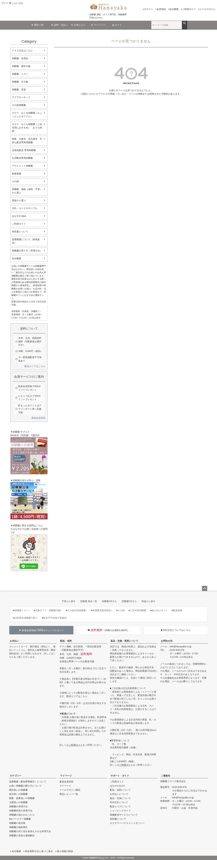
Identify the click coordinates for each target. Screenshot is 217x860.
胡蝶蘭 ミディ (20, 74)
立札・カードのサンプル (24, 208)
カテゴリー (15, 775)
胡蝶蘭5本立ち (129, 601)
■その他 (120, 610)
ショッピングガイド (120, 810)
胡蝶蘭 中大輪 (20, 81)
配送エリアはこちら (35, 366)
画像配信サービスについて (124, 814)
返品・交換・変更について (124, 641)
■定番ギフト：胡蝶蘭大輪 (48, 610)
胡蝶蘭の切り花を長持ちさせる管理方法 (30, 831)
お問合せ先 (166, 641)
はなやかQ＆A (117, 785)
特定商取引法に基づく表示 (39, 851)
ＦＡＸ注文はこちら (22, 50)
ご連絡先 (165, 775)
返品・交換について (120, 798)
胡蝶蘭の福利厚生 (18, 827)
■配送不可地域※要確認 (54, 617)
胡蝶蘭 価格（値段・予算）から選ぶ (27, 191)
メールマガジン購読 (69, 790)
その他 (15, 181)
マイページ (98, 25)
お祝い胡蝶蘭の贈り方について (25, 785)
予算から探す (69, 601)
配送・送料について (120, 790)
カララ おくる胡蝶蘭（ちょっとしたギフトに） (27, 115)
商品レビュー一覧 (68, 794)
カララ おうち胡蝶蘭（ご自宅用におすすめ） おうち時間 (27, 127)
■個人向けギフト (159, 610)
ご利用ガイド (189, 9)
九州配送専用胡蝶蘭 (22, 158)
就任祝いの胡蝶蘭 (18, 794)
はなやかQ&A (19, 216)
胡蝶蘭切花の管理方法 (20, 810)
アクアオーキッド (21, 97)
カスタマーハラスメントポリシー (127, 823)
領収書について (20, 231)
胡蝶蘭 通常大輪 (21, 66)
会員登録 (161, 9)
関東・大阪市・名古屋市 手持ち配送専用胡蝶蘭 (27, 141)
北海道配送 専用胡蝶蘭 (24, 150)
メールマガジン (207, 9)
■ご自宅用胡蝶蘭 (137, 610)
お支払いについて (119, 794)
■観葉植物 (177, 610)
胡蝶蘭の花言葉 (17, 823)
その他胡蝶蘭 (19, 105)
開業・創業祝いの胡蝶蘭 (22, 798)
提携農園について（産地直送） (26, 241)
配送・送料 (66, 641)
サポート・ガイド (119, 775)
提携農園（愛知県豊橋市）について (27, 781)
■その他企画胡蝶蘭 (76, 610)
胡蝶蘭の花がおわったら (22, 814)
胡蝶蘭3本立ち (109, 601)
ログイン (148, 9)
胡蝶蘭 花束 (19, 89)
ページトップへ (204, 588)
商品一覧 (37, 25)
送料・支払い (59, 25)
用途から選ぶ (19, 200)
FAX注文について (119, 802)
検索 (184, 23)
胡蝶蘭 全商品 (20, 58)
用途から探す (148, 601)
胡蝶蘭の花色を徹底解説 (22, 835)
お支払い (14, 641)
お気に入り (78, 25)
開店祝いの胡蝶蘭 (18, 790)
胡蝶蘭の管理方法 (18, 806)
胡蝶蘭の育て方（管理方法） (27, 250)
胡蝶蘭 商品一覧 (88, 601)
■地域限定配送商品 (101, 610)
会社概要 (174, 9)
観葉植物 (16, 173)
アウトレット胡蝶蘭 (22, 165)
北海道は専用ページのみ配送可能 (76, 661)
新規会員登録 (38, 418)
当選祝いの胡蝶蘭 (18, 802)
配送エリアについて (120, 806)
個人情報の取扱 (65, 851)
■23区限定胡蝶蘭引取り (25, 617)
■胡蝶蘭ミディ (21, 610)
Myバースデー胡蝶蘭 (20, 819)
